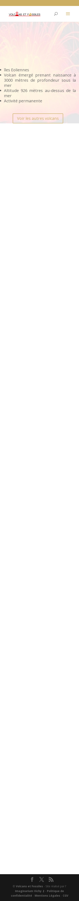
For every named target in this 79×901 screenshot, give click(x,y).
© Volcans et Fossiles (28, 886)
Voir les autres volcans (38, 118)
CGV (65, 895)
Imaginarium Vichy (28, 891)
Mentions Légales (47, 895)
